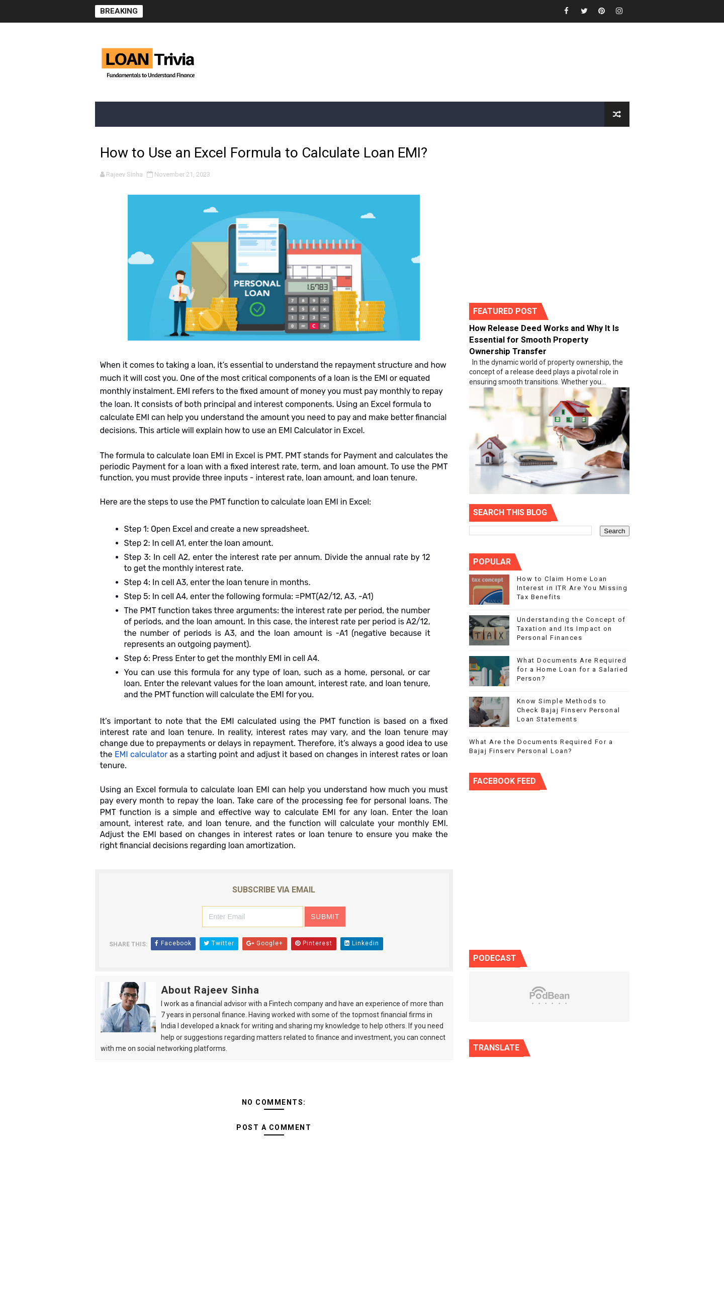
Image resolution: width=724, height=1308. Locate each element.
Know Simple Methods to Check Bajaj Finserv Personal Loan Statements (568, 710)
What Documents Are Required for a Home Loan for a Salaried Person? (572, 669)
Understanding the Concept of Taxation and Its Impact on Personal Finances (571, 628)
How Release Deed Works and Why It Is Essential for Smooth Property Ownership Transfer (544, 339)
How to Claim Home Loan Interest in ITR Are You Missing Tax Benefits (572, 588)
